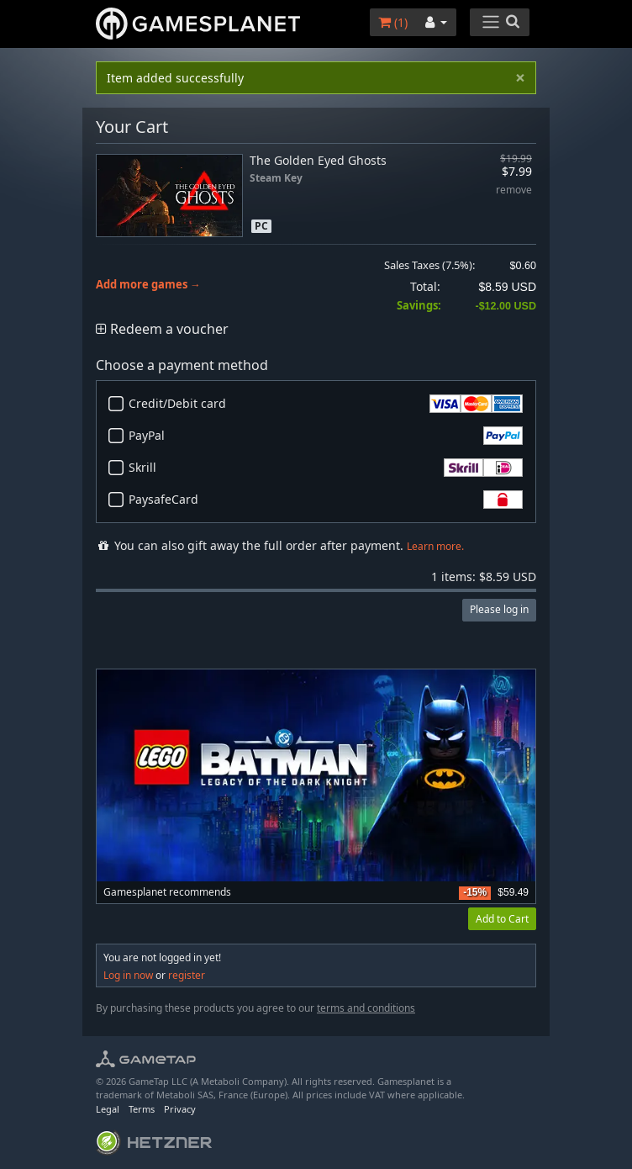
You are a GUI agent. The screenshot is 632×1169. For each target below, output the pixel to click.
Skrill (326, 467)
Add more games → (148, 285)
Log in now (128, 975)
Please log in (499, 609)
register (186, 975)
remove (514, 190)
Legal (107, 1109)
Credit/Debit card (326, 403)
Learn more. (435, 546)
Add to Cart (502, 919)
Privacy (180, 1109)
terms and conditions (366, 1008)
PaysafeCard (326, 499)
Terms (142, 1109)
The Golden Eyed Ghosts (318, 160)
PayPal (326, 435)
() (393, 22)
